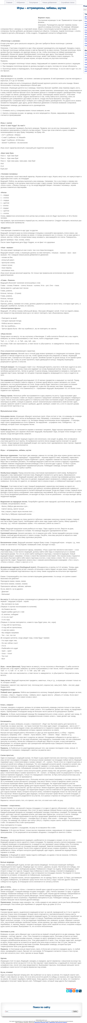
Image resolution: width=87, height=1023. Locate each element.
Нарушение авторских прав (41, 1022)
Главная (9, 2)
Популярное (33, 2)
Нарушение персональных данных (58, 1022)
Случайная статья (67, 2)
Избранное (21, 2)
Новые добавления (49, 2)
